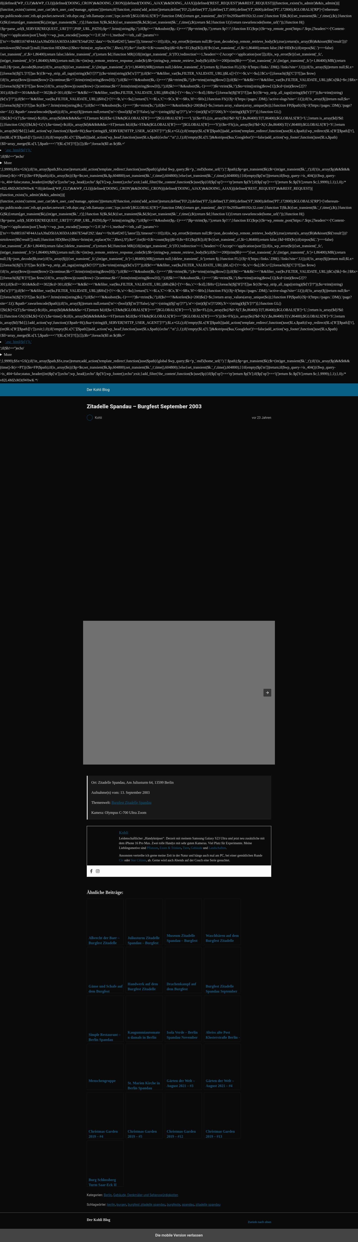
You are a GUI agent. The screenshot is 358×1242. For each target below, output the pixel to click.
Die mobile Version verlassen (179, 1235)
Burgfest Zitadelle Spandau (131, 802)
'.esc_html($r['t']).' (18, 150)
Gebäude (196, 848)
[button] (267, 693)
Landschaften (217, 848)
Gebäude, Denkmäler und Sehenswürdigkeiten (145, 1195)
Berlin (108, 1195)
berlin (111, 1204)
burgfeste (173, 1204)
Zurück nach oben (259, 1222)
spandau (188, 1204)
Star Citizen (138, 860)
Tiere (186, 848)
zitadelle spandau (207, 1204)
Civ (121, 860)
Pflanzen (152, 848)
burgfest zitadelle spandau (147, 1204)
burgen (121, 1204)
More (8, 163)
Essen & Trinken (170, 848)
